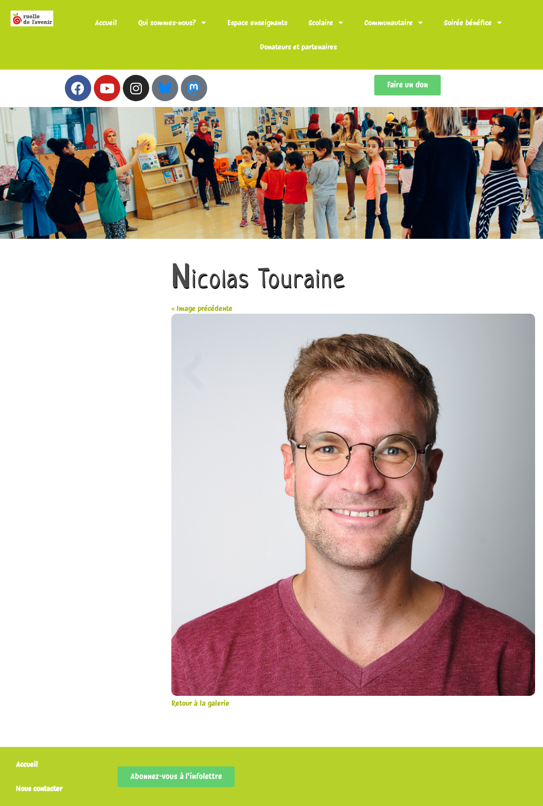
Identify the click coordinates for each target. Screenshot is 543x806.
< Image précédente (201, 308)
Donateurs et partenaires (298, 47)
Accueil (106, 22)
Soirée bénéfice (473, 23)
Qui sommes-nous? (172, 23)
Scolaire (325, 23)
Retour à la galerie (200, 703)
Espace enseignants (257, 22)
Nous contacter (39, 788)
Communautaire (393, 23)
